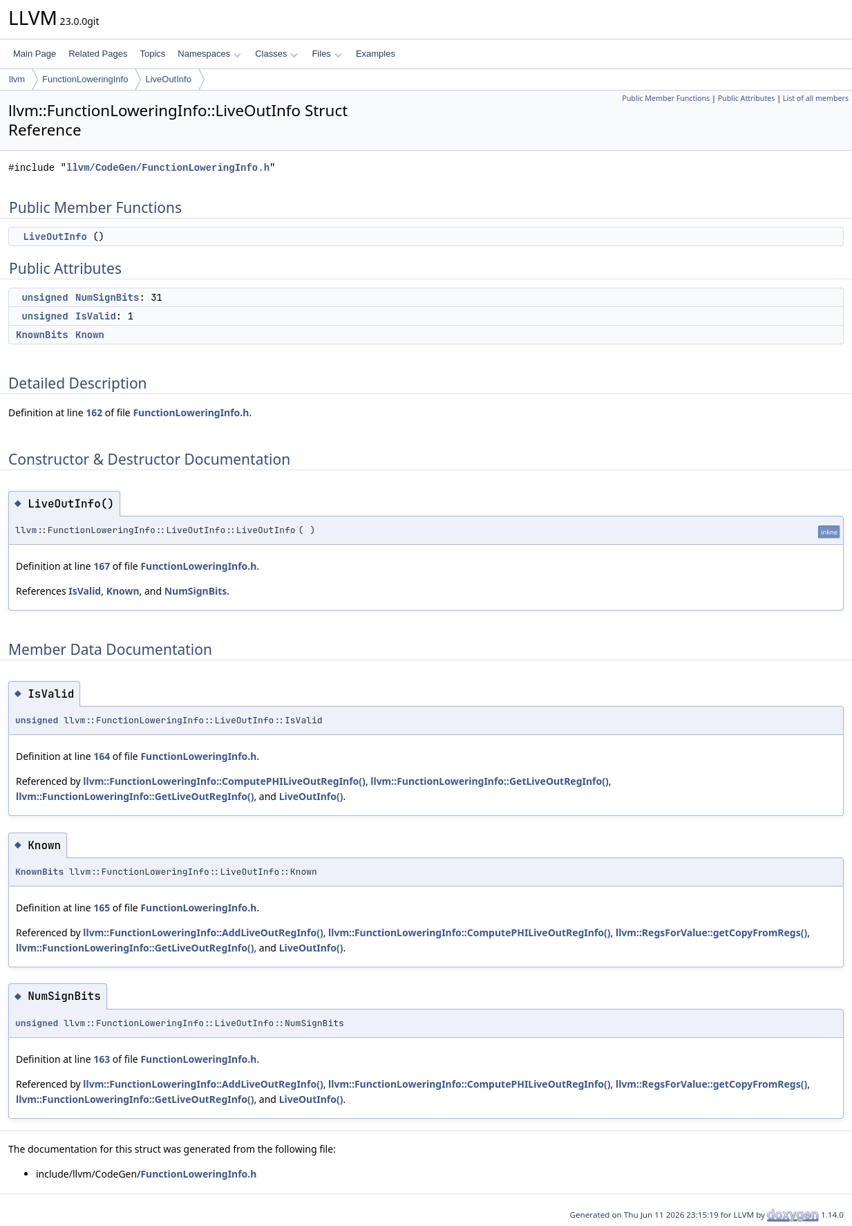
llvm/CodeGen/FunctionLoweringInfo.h (167, 167)
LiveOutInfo (168, 79)
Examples (375, 53)
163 (101, 1059)
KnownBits (42, 334)
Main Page (34, 53)
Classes (276, 53)
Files (326, 53)
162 (94, 412)
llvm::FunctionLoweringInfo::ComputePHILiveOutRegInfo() (224, 781)
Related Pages (97, 53)
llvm (17, 79)
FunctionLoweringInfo (85, 79)
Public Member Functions (666, 98)
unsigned (44, 297)
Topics (152, 53)
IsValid (95, 316)
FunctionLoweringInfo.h (191, 412)
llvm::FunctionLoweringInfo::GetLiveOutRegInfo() (489, 781)
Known (89, 334)
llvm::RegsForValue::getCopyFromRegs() (711, 932)
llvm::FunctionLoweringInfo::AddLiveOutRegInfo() (203, 932)
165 (101, 907)
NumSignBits (107, 297)
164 (101, 756)
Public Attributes (746, 98)
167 (101, 566)
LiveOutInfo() (311, 796)
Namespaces (209, 53)
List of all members (816, 98)
